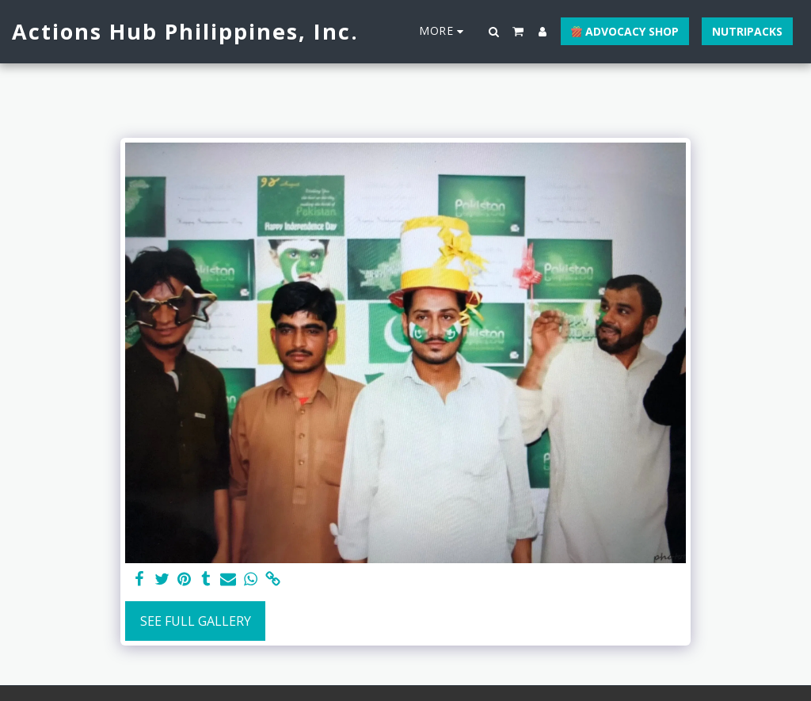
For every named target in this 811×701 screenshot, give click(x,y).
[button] (494, 31)
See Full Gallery (195, 621)
